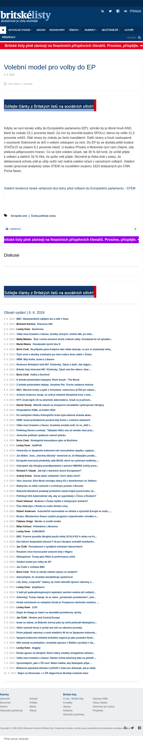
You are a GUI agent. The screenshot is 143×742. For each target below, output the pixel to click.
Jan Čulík (21, 546)
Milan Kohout (23, 526)
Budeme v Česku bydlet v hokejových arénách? (61, 501)
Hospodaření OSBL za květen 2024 (35, 410)
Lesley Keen (23, 329)
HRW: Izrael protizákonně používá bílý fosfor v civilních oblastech (53, 420)
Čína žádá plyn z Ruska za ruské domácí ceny (42, 506)
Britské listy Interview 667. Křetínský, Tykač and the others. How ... (53, 369)
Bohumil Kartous (26, 324)
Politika (33, 702)
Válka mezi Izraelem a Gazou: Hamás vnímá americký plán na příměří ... (56, 658)
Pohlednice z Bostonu (45, 526)
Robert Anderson (26, 511)
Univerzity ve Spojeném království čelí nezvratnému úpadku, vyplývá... (56, 450)
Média (33, 706)
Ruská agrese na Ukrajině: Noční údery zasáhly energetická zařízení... (55, 653)
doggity (36, 648)
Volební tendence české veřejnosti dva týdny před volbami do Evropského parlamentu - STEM (69, 188)
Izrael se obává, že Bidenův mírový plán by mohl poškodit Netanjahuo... (56, 622)
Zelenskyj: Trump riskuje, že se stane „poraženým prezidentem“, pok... (56, 597)
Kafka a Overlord (39, 374)
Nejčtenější (111, 30)
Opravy (67, 706)
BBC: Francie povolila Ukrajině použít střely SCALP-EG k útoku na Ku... (56, 536)
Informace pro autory (104, 706)
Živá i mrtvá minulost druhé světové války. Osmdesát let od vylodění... (73, 339)
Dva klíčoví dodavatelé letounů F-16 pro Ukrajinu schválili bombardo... (55, 541)
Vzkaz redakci (100, 702)
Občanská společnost (11, 710)
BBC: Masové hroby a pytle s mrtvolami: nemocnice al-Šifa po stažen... (56, 389)
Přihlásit (132, 11)
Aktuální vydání (20, 30)
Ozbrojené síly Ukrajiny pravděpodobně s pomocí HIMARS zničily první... (57, 465)
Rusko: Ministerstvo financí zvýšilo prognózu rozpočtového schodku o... (57, 516)
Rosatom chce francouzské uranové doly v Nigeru (44, 551)
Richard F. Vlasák (26, 470)
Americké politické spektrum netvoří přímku (41, 435)
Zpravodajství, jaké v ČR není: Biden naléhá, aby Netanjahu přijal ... (54, 663)
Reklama (67, 710)
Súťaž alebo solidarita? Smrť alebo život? (57, 476)
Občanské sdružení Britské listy (38, 728)
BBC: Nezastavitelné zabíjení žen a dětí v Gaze (42, 319)
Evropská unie (19, 216)
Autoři (129, 30)
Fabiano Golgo (24, 521)
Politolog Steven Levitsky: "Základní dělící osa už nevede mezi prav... (55, 430)
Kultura (3, 706)
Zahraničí (5, 698)
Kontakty (67, 702)
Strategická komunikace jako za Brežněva (53, 440)
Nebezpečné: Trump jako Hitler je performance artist (45, 556)
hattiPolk (37, 445)
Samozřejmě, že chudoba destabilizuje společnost (44, 577)
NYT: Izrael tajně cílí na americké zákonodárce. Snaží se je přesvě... (54, 400)
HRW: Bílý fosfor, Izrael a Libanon (35, 359)
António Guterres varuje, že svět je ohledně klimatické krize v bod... (54, 394)
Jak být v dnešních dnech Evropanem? (59, 470)
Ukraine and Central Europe (44, 617)
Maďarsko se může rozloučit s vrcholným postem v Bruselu (49, 486)
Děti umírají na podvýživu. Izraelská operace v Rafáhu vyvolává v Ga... (55, 642)
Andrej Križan (24, 476)
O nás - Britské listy (73, 698)
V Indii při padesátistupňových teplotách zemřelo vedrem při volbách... (56, 592)
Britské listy (27, 17)
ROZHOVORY (57, 30)
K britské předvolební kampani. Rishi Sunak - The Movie (47, 379)
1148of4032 (38, 531)
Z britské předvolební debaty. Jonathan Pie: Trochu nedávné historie (54, 384)
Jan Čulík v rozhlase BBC (30, 567)
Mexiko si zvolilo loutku (48, 521)
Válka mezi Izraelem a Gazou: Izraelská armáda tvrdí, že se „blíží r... (54, 425)
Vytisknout (13, 228)
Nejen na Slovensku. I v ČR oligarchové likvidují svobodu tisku (53, 673)
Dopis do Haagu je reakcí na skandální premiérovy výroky (48, 612)
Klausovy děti (44, 324)
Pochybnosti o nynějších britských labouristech (55, 546)
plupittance (38, 587)
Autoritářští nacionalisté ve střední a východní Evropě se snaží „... (74, 511)
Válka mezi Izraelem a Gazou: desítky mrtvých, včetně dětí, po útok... (54, 334)
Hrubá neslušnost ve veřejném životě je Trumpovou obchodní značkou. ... (57, 602)
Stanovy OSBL (100, 698)
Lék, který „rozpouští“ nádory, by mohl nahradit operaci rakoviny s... (54, 582)
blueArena (38, 329)
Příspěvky (9, 37)
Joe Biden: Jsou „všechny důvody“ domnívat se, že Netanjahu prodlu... (56, 455)
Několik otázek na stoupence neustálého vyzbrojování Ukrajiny (68, 405)
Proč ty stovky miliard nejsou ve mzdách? (54, 572)
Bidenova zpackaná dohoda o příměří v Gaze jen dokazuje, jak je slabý (55, 668)
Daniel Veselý (24, 405)
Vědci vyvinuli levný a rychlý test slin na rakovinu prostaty (49, 627)
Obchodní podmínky (73, 714)
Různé (33, 710)
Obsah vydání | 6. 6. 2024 (24, 313)
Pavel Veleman (24, 501)
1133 (34, 607)
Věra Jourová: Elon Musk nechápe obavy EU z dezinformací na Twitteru (56, 480)
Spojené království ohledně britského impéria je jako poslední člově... (55, 637)
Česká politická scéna (43, 216)
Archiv (40, 30)
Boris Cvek (22, 349)
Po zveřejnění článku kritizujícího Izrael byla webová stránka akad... (54, 415)
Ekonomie (5, 702)
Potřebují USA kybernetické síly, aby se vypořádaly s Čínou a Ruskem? (56, 496)
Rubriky (91, 30)
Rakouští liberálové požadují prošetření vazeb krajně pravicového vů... (55, 491)
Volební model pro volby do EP (33, 562)
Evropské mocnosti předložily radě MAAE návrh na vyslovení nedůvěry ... (57, 460)
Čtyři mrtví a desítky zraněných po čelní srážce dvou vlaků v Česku (54, 354)
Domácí (34, 698)
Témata (74, 30)
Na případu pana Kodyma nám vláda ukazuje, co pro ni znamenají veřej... (71, 349)
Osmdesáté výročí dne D (46, 344)
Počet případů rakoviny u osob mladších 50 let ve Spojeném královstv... (56, 632)
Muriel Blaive (23, 344)
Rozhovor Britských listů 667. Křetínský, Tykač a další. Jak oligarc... (54, 364)
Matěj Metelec (24, 339)
